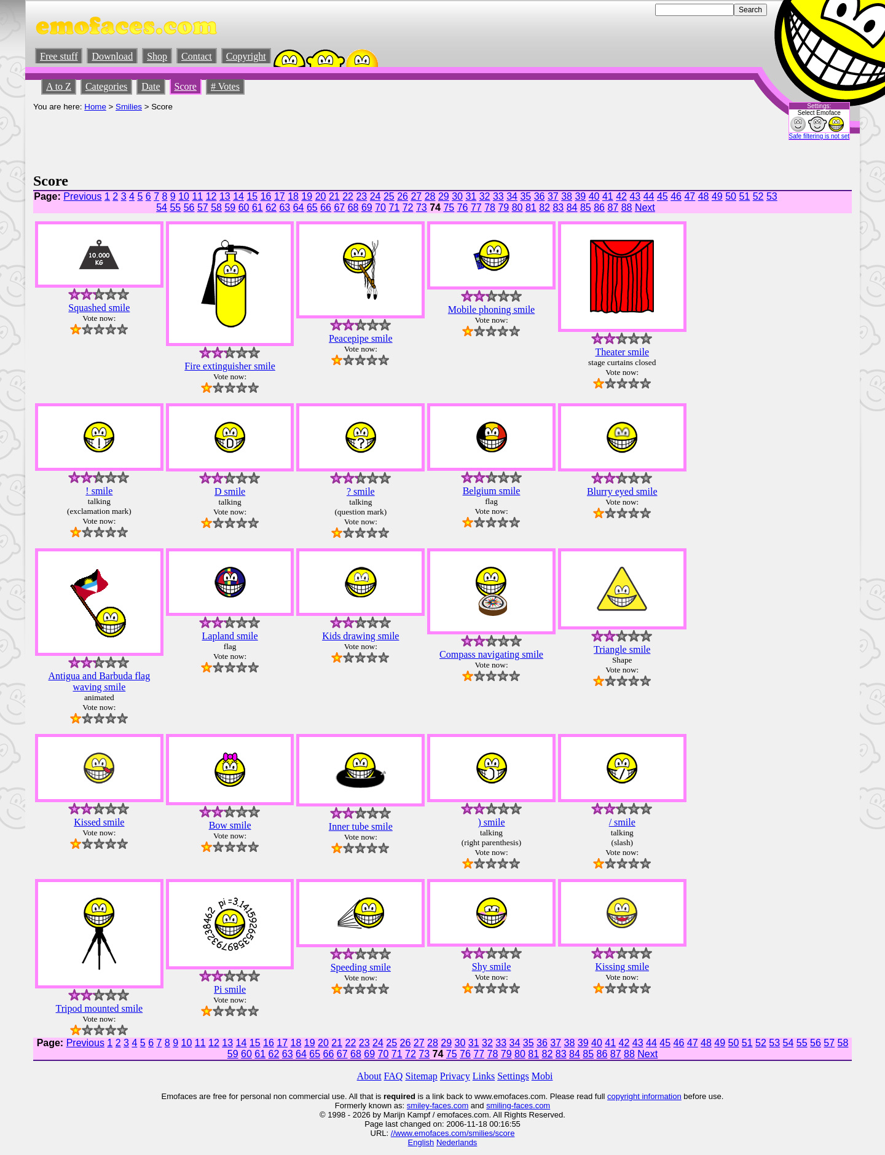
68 (353, 207)
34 (511, 196)
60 (244, 207)
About (369, 1076)
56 (189, 207)
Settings (513, 1076)
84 (572, 207)
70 (380, 207)
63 (284, 207)
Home (95, 106)
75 (448, 207)
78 (489, 207)
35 (525, 196)
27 (416, 196)
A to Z (58, 86)
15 (252, 196)
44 (649, 196)
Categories (106, 86)
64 (298, 207)
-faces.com (449, 1105)
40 (594, 196)
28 (430, 196)
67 (339, 207)
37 (553, 196)
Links (484, 1076)
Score (186, 86)
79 (503, 207)
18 (293, 196)
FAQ (393, 1076)
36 (539, 196)
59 (229, 207)
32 (484, 196)
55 (175, 207)
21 (334, 196)
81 (531, 207)
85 (585, 207)
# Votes (225, 86)
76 (462, 207)
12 (211, 196)
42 (621, 196)
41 (607, 196)
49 (717, 196)
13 (224, 196)
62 (271, 207)
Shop (157, 56)
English (421, 1142)
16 (266, 196)
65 (312, 207)
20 (320, 196)
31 (470, 196)
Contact (196, 56)
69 (366, 207)
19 (306, 196)
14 (238, 196)
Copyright (246, 56)
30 (457, 196)
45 (662, 196)
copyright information (644, 1096)
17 (279, 196)
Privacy (455, 1076)
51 (744, 196)
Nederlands (457, 1142)
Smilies (129, 106)
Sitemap (421, 1076)
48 (703, 196)
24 (375, 196)
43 (634, 196)
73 (421, 207)
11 (197, 196)
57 (202, 207)
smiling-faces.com (518, 1105)
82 (544, 207)
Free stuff (58, 56)
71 (393, 207)
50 (730, 196)
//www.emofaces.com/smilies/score (453, 1133)
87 (612, 207)
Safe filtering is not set (819, 136)
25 (389, 196)
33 (498, 196)
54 (161, 207)
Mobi (542, 1076)
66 (325, 207)
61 (257, 207)
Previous (82, 196)
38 (566, 196)
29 (443, 196)
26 (402, 196)
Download (112, 56)
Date (150, 86)
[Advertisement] (257, 139)
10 (183, 196)
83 (558, 207)
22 (347, 196)
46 (676, 196)
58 (216, 207)
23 (361, 196)
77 (476, 207)
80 (517, 207)
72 (408, 207)
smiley (418, 1105)
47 (689, 196)
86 (599, 207)
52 (758, 196)
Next (645, 207)
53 (771, 196)
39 (580, 196)
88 (626, 207)
